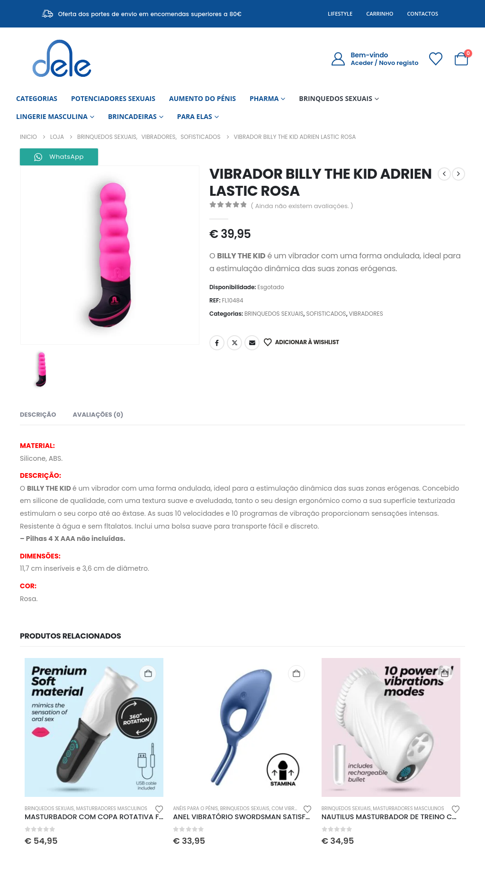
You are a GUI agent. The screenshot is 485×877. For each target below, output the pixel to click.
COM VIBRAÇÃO (289, 808)
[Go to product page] (94, 727)
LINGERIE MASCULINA (52, 116)
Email (252, 342)
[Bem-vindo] (374, 59)
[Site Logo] (62, 58)
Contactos (422, 13)
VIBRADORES (366, 314)
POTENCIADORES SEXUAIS (113, 98)
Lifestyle (340, 13)
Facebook (217, 342)
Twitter (234, 342)
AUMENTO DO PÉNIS (202, 98)
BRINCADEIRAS (132, 116)
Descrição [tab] (38, 414)
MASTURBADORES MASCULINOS (111, 808)
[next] (458, 174)
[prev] (444, 174)
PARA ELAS (194, 116)
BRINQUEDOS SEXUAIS (335, 98)
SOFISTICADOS (326, 314)
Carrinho (379, 13)
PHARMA (264, 98)
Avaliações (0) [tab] (97, 414)
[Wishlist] (436, 58)
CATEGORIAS (36, 98)
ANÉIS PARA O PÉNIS (195, 808)
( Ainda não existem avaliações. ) (302, 205)
